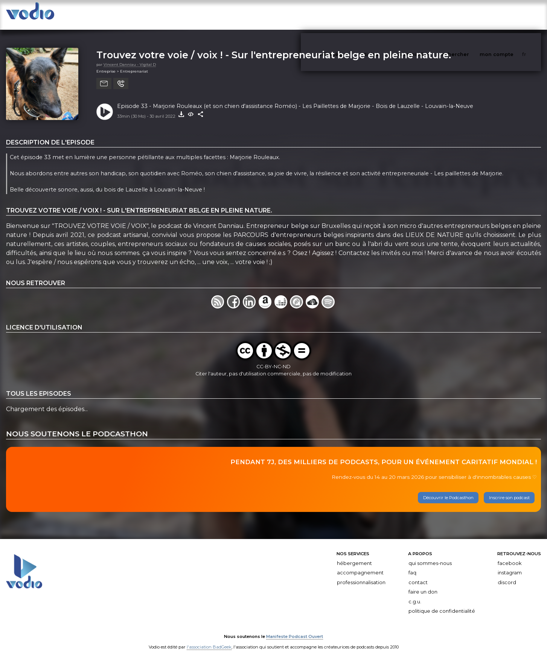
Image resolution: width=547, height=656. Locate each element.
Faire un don (422, 584)
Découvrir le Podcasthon (448, 490)
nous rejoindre (424, 14)
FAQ (412, 565)
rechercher (468, 14)
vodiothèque (350, 14)
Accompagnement (360, 565)
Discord (507, 575)
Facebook (509, 556)
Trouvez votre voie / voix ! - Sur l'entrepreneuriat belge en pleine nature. (273, 47)
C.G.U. (414, 594)
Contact (418, 575)
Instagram (510, 565)
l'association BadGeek (209, 639)
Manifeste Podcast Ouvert (294, 629)
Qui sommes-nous (430, 556)
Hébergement (354, 556)
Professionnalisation (361, 575)
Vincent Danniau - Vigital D (130, 57)
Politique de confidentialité (441, 604)
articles (386, 14)
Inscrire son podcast (509, 490)
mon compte (509, 14)
